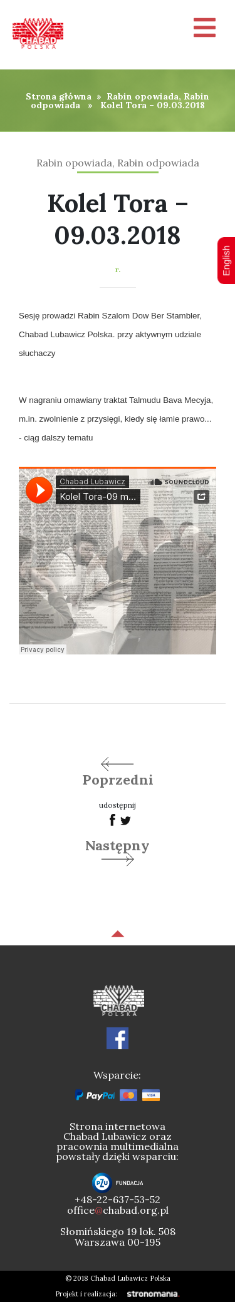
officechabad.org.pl (118, 1210)
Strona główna (58, 96)
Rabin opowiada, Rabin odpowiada (120, 101)
